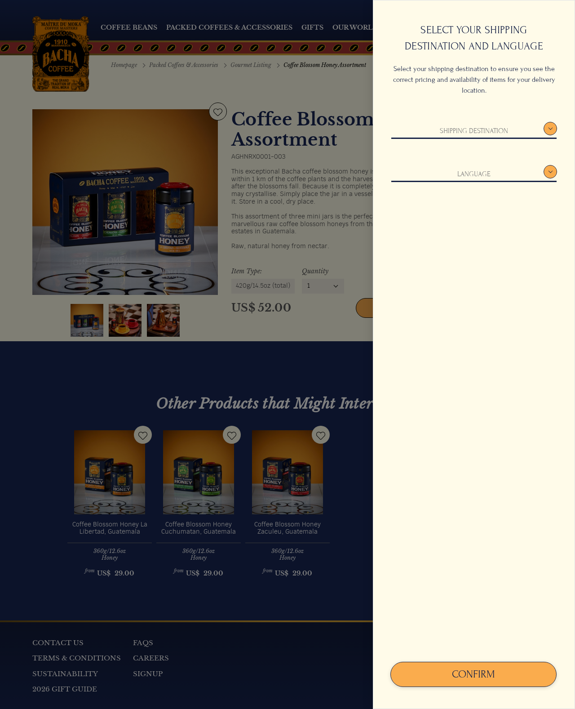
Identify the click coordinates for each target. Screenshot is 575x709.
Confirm (473, 674)
